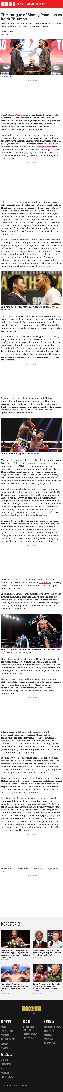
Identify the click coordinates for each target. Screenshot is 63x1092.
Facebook (5, 1072)
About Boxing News (53, 1027)
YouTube (5, 1060)
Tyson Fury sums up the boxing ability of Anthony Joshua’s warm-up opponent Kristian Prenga (47, 987)
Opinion (40, 4)
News (20, 4)
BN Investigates (8, 1039)
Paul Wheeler (7, 32)
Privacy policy (51, 1042)
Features (30, 4)
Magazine (5, 1047)
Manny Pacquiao (16, 114)
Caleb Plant (45, 582)
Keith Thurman (44, 146)
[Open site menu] (60, 4)
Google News (7, 1076)
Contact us (49, 1031)
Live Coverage (7, 1031)
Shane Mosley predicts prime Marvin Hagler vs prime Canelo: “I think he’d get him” (47, 952)
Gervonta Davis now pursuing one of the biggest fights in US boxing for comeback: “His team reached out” (15, 953)
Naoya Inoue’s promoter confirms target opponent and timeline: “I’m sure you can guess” (14, 987)
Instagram (6, 1064)
